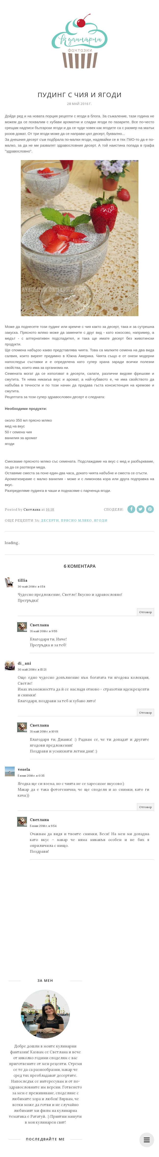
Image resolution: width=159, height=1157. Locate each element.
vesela (24, 769)
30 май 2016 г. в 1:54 (31, 586)
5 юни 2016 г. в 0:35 (31, 775)
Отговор (145, 612)
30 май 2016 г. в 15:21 (32, 669)
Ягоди (100, 520)
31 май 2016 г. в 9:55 (43, 631)
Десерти (50, 520)
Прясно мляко (76, 520)
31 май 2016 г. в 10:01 (44, 731)
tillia (22, 580)
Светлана (39, 625)
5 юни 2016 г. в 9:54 (43, 826)
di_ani (24, 663)
